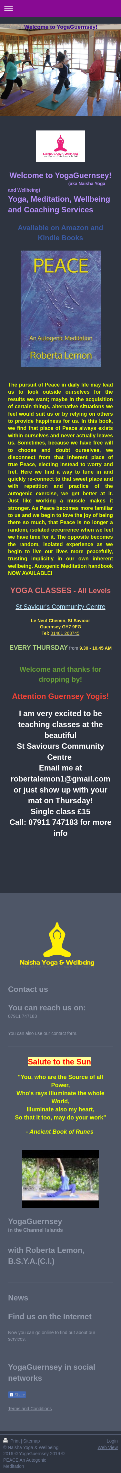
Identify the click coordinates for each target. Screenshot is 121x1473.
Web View (107, 1447)
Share (17, 1395)
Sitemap (31, 1441)
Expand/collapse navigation (60, 9)
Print (12, 1441)
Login (112, 1441)
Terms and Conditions (30, 1408)
